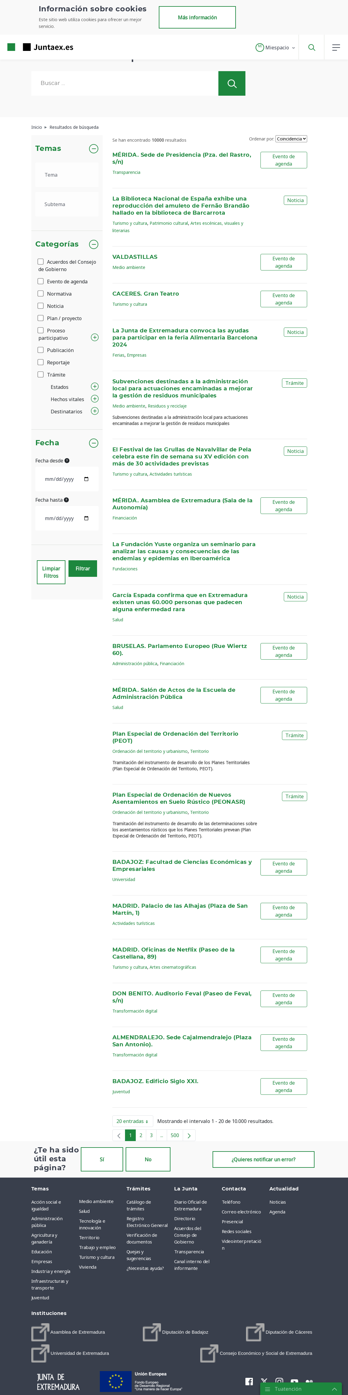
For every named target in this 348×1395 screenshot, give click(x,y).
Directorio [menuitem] (185, 1218)
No (148, 1159)
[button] (276, 47)
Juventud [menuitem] (40, 1297)
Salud (117, 620)
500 (177, 1136)
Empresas (137, 355)
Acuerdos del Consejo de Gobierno (67, 266)
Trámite (51, 374)
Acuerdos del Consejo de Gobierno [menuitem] (187, 1235)
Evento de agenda (63, 281)
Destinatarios (66, 411)
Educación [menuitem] (41, 1251)
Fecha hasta (52, 500)
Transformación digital (134, 1011)
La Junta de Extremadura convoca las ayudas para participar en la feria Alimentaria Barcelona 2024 (184, 338)
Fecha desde (52, 460)
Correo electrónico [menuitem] (241, 1212)
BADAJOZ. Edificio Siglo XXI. (155, 1081)
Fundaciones (125, 569)
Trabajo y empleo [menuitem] (97, 1247)
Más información (197, 17)
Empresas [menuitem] (41, 1261)
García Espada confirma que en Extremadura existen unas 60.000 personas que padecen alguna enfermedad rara (180, 602)
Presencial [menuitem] (232, 1221)
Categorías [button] (57, 244)
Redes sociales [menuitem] (237, 1231)
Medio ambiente (128, 267)
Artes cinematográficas (173, 967)
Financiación (124, 518)
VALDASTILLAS (135, 257)
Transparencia (126, 172)
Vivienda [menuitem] (87, 1267)
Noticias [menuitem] (277, 1202)
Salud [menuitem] (84, 1211)
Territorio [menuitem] (89, 1237)
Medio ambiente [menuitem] (96, 1201)
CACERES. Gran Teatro (145, 294)
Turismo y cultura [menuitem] (97, 1257)
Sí (102, 1159)
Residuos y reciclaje (167, 406)
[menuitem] (68, 1332)
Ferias (118, 355)
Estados (59, 387)
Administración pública (134, 663)
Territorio (199, 751)
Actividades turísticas (171, 474)
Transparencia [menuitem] (189, 1251)
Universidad (123, 879)
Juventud (121, 1091)
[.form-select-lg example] (67, 175)
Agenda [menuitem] (277, 1212)
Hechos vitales (67, 399)
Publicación (56, 350)
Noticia (51, 306)
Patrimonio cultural (169, 223)
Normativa (55, 293)
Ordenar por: (261, 139)
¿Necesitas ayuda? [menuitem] (145, 1268)
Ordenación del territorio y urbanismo (150, 751)
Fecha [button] (47, 443)
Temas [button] (48, 148)
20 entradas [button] (134, 1122)
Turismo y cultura (129, 223)
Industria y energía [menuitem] (50, 1271)
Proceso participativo (53, 334)
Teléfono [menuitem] (231, 1202)
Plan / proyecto (60, 318)
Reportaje (54, 362)
